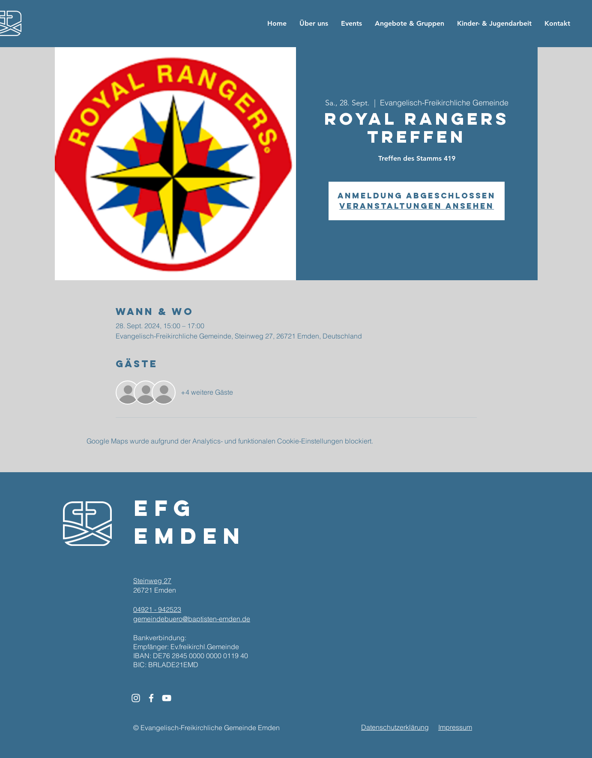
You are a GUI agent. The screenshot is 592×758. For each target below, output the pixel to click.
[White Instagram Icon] (135, 698)
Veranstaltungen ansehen (416, 206)
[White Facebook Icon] (151, 698)
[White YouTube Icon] (166, 698)
